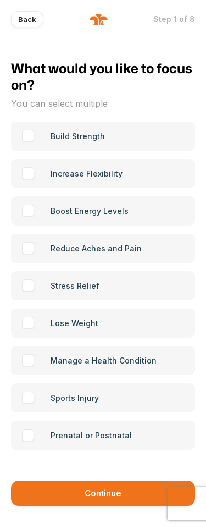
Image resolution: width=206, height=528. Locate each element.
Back (27, 19)
